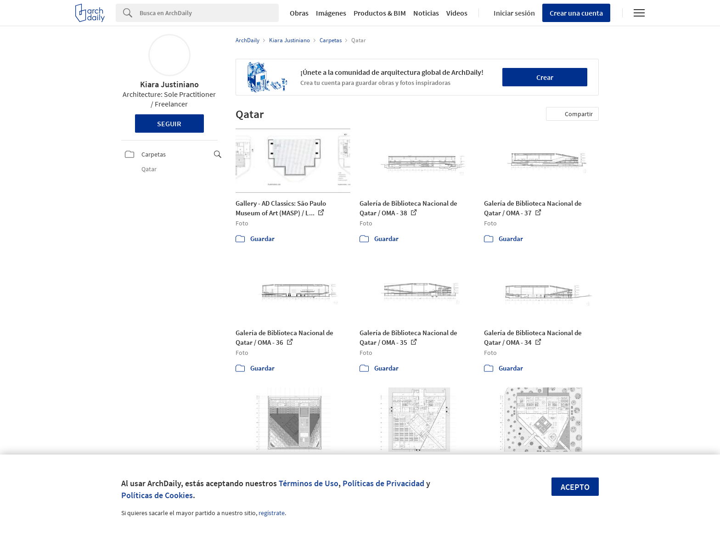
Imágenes (331, 13)
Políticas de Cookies (157, 495)
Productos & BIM (380, 13)
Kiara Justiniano (169, 84)
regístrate (272, 513)
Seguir (169, 123)
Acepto (575, 487)
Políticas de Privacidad (383, 483)
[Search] (209, 13)
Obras (299, 13)
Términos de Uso (308, 483)
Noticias (426, 13)
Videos (456, 13)
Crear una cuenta (576, 12)
